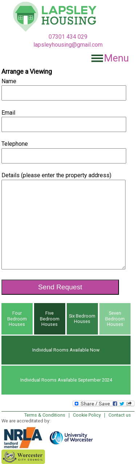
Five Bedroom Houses (49, 318)
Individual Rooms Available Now (66, 350)
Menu (116, 58)
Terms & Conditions (44, 415)
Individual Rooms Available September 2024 (66, 380)
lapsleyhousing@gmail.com (68, 44)
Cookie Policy (87, 415)
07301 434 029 (68, 36)
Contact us (119, 415)
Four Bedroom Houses (17, 318)
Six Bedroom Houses (82, 318)
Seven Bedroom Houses (115, 318)
